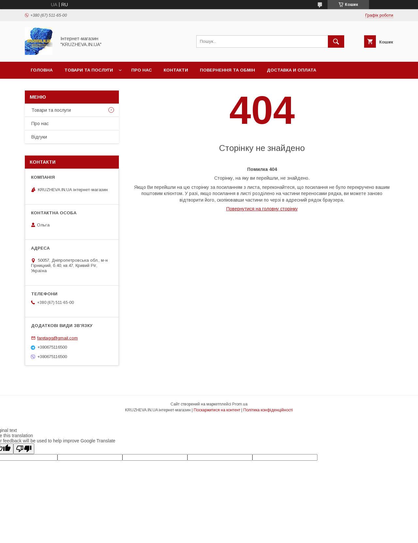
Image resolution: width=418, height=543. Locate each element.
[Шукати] (336, 41)
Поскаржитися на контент (217, 410)
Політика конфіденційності (268, 410)
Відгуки (39, 137)
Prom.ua (240, 404)
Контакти (176, 70)
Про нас (141, 70)
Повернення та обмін (227, 70)
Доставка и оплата (291, 70)
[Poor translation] (23, 448)
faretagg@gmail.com (57, 338)
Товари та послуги (88, 70)
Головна (42, 70)
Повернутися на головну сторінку (262, 208)
